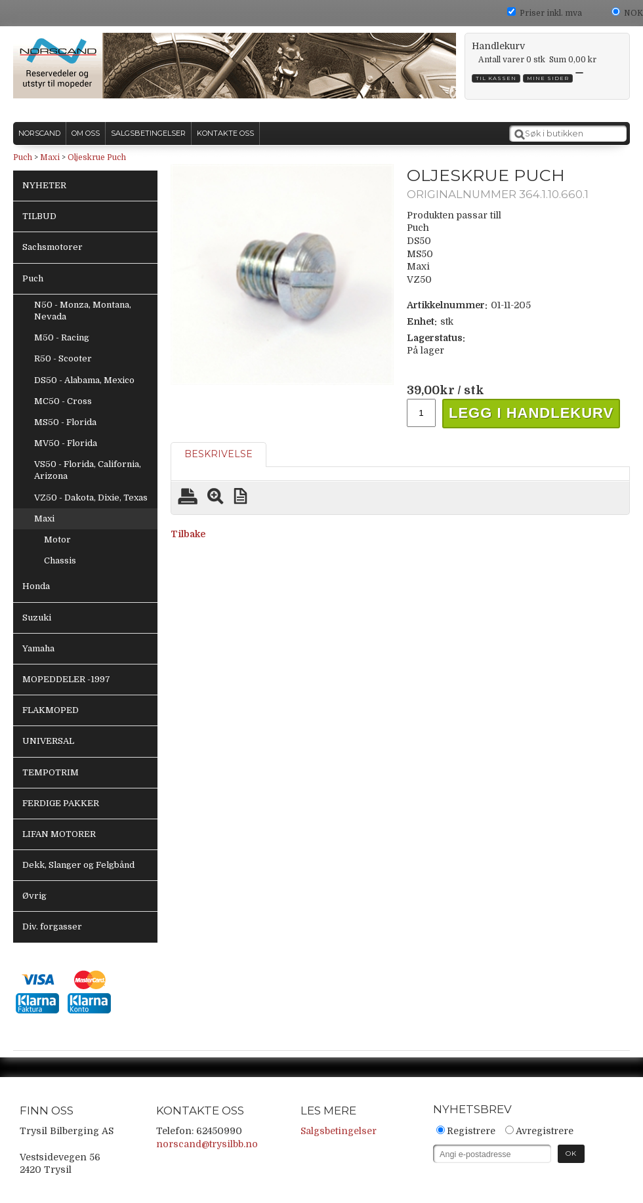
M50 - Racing (61, 337)
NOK (633, 13)
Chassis (60, 560)
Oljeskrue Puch (97, 157)
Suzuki (36, 617)
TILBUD (39, 216)
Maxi (50, 157)
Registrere (471, 1131)
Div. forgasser (52, 926)
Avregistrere (544, 1131)
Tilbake (188, 534)
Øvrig (34, 896)
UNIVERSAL (48, 741)
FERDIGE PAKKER (60, 803)
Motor (57, 539)
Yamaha (38, 648)
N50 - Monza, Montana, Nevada (82, 310)
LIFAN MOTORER (59, 834)
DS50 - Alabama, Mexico (84, 380)
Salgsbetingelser (339, 1131)
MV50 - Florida (65, 443)
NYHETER (44, 185)
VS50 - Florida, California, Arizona (87, 470)
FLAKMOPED (50, 710)
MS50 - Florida (65, 422)
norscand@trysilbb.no (207, 1144)
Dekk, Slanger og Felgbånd (78, 865)
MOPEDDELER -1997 (66, 679)
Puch (22, 157)
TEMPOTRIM (50, 772)
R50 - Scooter (63, 358)
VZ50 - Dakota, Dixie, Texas (91, 497)
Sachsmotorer (52, 247)
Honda (36, 586)
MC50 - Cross (63, 401)
